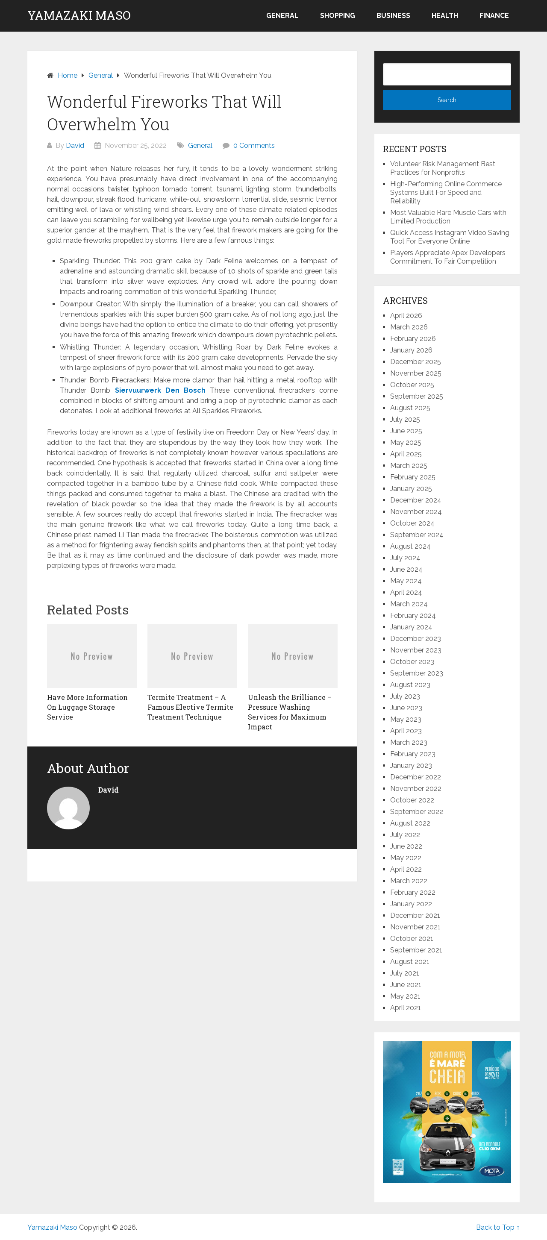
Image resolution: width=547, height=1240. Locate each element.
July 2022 (405, 835)
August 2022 (410, 823)
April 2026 (406, 315)
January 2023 (411, 765)
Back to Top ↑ (498, 1227)
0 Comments (254, 145)
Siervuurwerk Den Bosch (160, 390)
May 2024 (406, 581)
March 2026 (409, 327)
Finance (494, 16)
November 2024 (416, 512)
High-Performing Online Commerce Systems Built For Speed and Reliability (446, 192)
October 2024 (412, 523)
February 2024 (413, 615)
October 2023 (412, 662)
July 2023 (405, 696)
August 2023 (410, 685)
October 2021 (411, 938)
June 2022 (406, 846)
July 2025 (405, 419)
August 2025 (410, 408)
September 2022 (416, 812)
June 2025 (406, 431)
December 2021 (415, 915)
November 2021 (415, 927)
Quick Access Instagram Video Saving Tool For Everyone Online (449, 237)
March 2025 (408, 465)
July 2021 (404, 973)
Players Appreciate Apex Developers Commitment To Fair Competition (448, 257)
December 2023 (415, 639)
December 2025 (415, 362)
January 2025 (411, 489)
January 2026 (411, 350)
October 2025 (412, 385)
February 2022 (412, 892)
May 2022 (405, 858)
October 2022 (412, 800)
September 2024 (417, 535)
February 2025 (412, 477)
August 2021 (409, 962)
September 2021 (416, 950)
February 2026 (413, 339)
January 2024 (411, 627)
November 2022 (415, 789)
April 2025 (406, 454)
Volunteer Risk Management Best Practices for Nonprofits (442, 168)
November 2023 (415, 650)
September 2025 (416, 396)
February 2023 (412, 754)
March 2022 (408, 881)
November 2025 (415, 373)
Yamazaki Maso (79, 15)
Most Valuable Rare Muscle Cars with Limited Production (448, 217)
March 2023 (408, 742)
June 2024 (406, 569)
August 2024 (410, 546)
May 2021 (405, 996)
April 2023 (406, 731)
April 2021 (405, 1008)
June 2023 (406, 708)
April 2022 (406, 869)
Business (393, 16)
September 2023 (416, 673)
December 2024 (415, 500)
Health (445, 16)
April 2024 (406, 592)
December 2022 (415, 777)
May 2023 (405, 719)
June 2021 (405, 985)
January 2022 (411, 904)
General (282, 16)
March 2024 (409, 604)
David (75, 145)
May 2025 (405, 442)
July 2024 (405, 558)
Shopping (337, 16)
